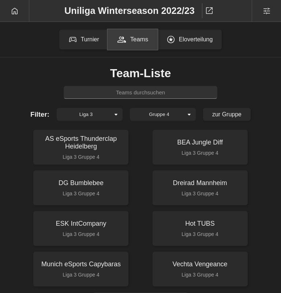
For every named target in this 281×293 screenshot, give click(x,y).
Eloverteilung (189, 39)
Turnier (83, 39)
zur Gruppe (226, 114)
